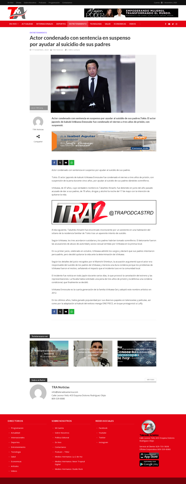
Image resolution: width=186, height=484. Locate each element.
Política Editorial (62, 437)
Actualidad (27, 24)
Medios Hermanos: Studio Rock (69, 469)
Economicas (120, 24)
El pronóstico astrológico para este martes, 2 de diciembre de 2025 (137, 352)
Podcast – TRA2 (62, 452)
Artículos (15, 466)
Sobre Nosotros (30, 2)
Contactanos (67, 2)
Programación (54, 2)
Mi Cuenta (59, 428)
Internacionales (44, 24)
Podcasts (42, 2)
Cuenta (157, 2)
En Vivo (10, 2)
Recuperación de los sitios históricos (49, 352)
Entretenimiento (78, 24)
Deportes (61, 24)
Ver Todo (150, 380)
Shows (18, 2)
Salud (108, 24)
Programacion (17, 428)
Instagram (103, 442)
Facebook (103, 428)
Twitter (102, 437)
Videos (132, 24)
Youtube (102, 432)
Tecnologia (96, 24)
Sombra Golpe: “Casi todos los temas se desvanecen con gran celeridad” (93, 352)
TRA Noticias (57, 50)
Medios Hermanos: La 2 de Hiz (68, 456)
